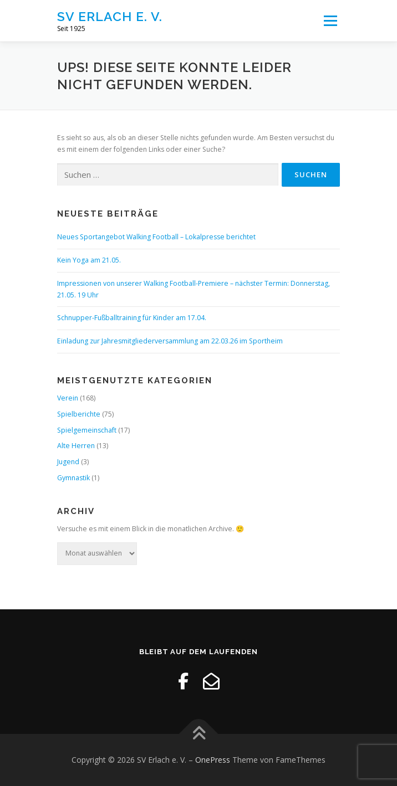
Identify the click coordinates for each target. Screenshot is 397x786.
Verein (67, 398)
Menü (329, 20)
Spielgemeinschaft (86, 430)
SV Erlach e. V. (109, 16)
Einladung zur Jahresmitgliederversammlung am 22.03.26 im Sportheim (170, 341)
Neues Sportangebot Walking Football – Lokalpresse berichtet (156, 237)
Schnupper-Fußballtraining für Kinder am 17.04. (131, 317)
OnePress (212, 759)
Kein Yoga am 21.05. (89, 260)
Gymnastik (73, 477)
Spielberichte (78, 414)
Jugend (68, 461)
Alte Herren (76, 445)
